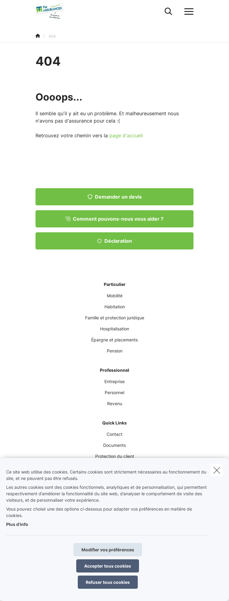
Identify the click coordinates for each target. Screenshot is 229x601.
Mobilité (114, 295)
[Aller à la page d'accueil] (54, 11)
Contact (114, 434)
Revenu (114, 403)
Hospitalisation (114, 328)
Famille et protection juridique (114, 317)
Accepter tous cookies (107, 566)
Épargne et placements (114, 339)
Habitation (114, 306)
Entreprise (114, 381)
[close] (217, 470)
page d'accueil (126, 135)
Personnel (114, 392)
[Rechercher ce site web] (168, 11)
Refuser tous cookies (108, 582)
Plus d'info (17, 524)
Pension (114, 350)
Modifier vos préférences (107, 549)
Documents (114, 445)
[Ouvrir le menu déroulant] (187, 11)
